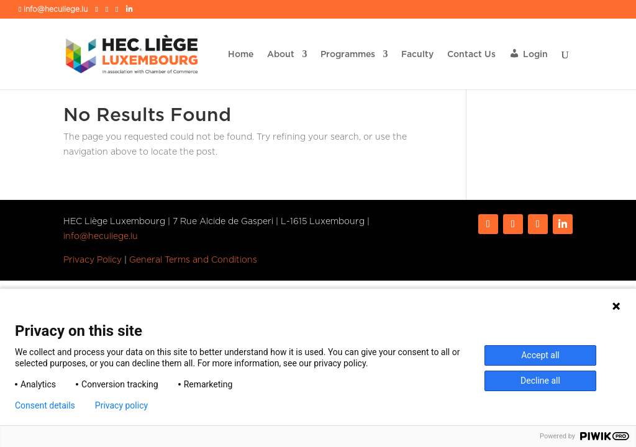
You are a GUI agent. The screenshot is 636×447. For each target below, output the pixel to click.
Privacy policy (121, 405)
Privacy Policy (92, 259)
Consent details (45, 405)
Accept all (540, 355)
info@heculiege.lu (100, 236)
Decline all (540, 381)
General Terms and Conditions (193, 259)
